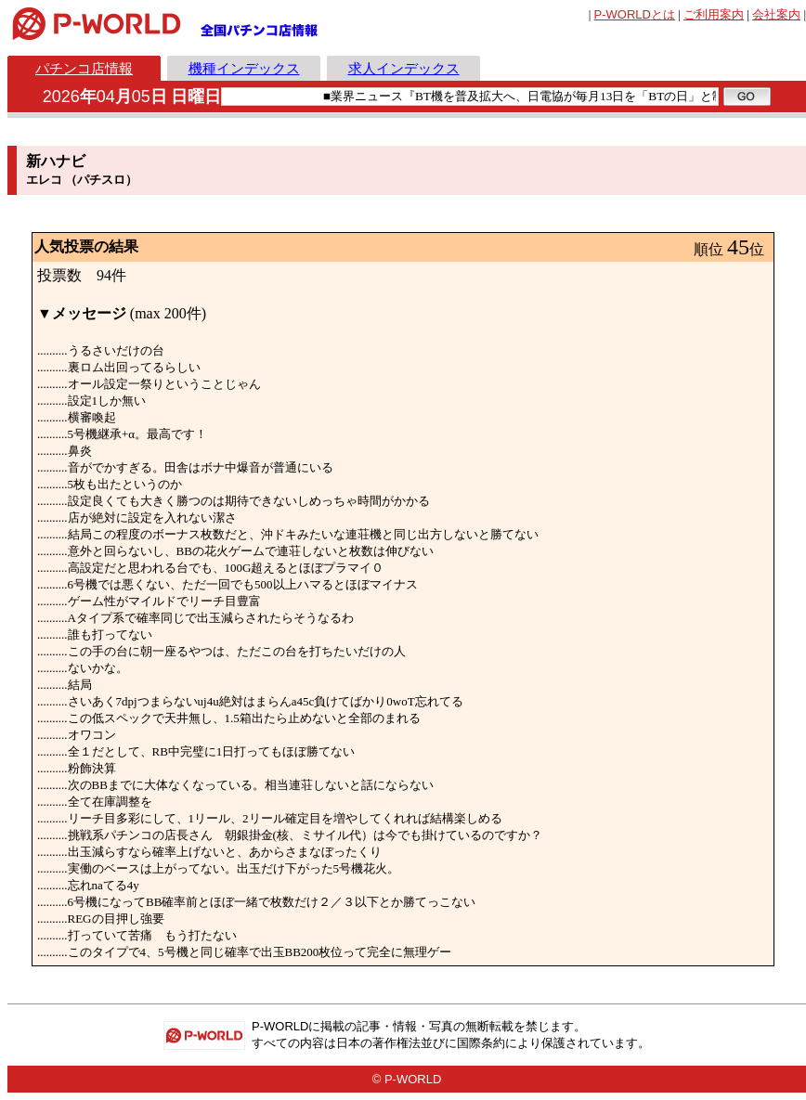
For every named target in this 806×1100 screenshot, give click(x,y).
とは (634, 14)
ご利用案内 (713, 14)
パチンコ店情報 (84, 68)
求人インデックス (404, 68)
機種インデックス (244, 68)
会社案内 (776, 14)
